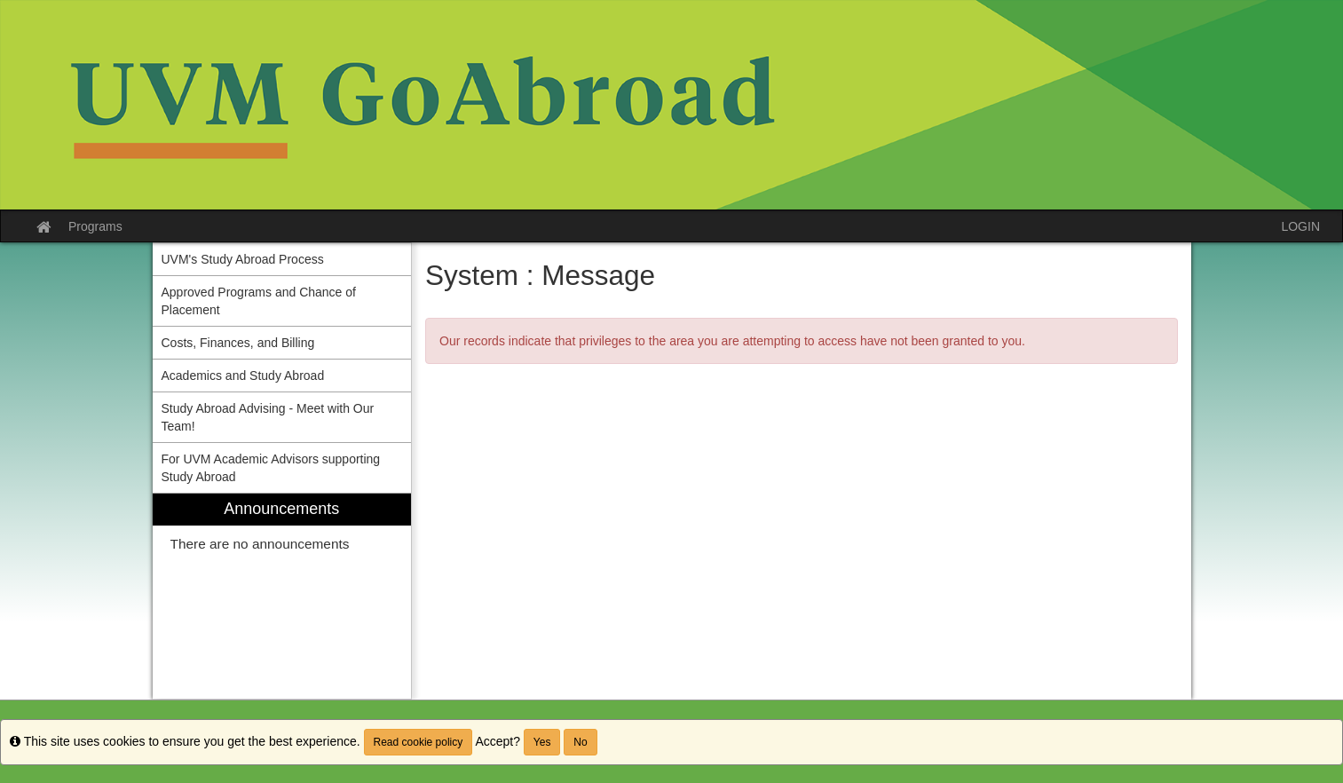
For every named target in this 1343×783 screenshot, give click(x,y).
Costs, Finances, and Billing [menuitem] (238, 343)
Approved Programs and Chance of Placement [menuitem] (259, 301)
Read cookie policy (418, 742)
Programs (95, 226)
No (580, 742)
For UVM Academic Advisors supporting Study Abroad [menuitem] (271, 468)
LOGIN (1300, 226)
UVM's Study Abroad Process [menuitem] (243, 259)
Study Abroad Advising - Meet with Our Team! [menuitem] (268, 417)
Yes (542, 742)
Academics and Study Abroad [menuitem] (243, 375)
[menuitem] (282, 596)
